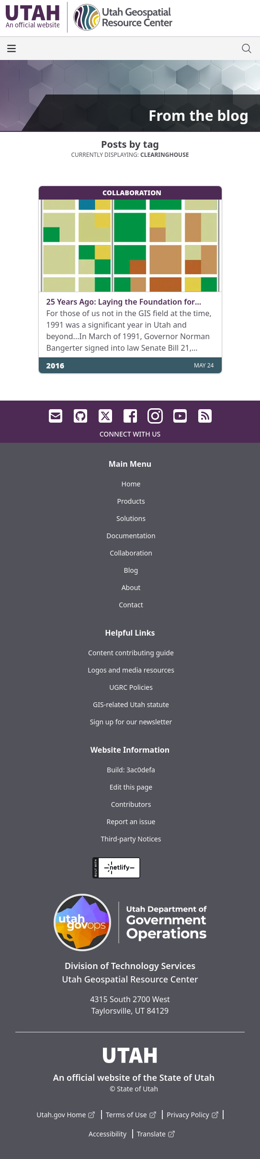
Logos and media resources (131, 669)
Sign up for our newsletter (131, 721)
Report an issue (131, 821)
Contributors (131, 804)
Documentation (130, 535)
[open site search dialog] (246, 48)
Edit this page (131, 787)
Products (131, 501)
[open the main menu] (11, 48)
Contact (131, 604)
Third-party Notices (131, 838)
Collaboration (131, 552)
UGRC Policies (131, 687)
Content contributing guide (131, 652)
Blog (131, 570)
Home (131, 483)
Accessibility (107, 1133)
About (131, 587)
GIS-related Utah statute (131, 704)
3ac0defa (140, 769)
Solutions (131, 518)
